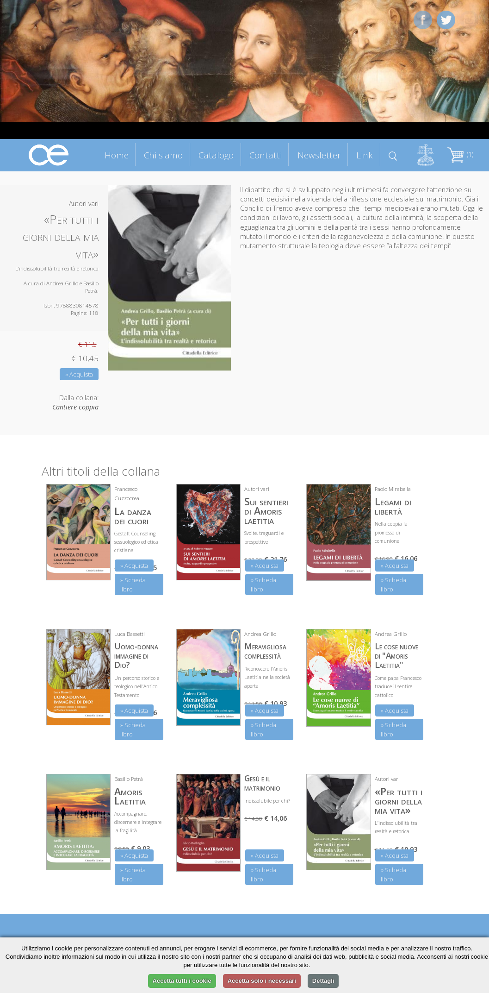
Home (117, 155)
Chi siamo (163, 155)
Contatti (265, 155)
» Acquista (79, 374)
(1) (460, 154)
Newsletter (319, 155)
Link (364, 155)
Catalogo (216, 155)
